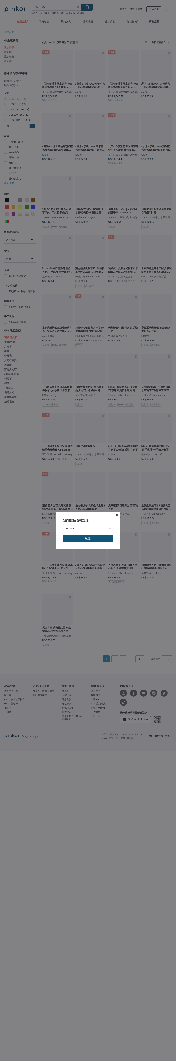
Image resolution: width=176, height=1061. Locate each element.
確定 (88, 538)
